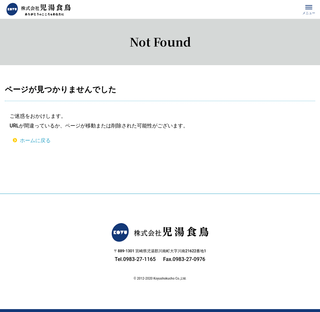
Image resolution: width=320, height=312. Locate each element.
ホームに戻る (35, 140)
